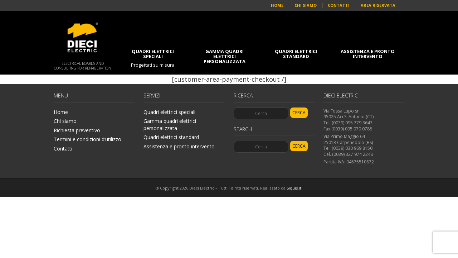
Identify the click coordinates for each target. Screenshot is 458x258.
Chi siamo (305, 5)
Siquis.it (294, 188)
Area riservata (378, 5)
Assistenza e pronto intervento (368, 53)
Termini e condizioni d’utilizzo (87, 139)
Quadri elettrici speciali (152, 58)
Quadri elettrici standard (296, 53)
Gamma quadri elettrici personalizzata (224, 56)
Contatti (339, 5)
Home (277, 5)
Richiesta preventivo (77, 130)
